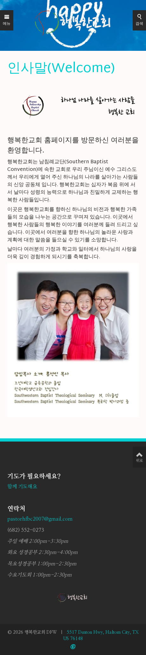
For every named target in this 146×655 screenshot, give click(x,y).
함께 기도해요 (22, 486)
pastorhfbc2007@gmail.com (40, 519)
